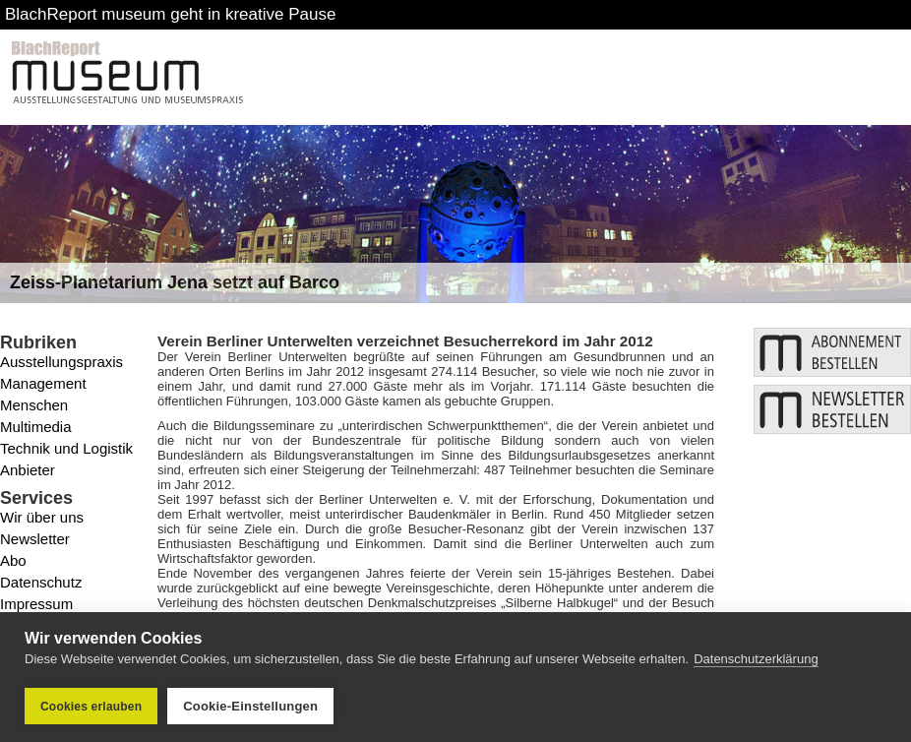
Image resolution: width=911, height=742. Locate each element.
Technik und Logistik (66, 448)
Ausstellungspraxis (61, 361)
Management (43, 383)
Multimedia (36, 426)
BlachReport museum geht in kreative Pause (170, 14)
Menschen (34, 405)
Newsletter (35, 538)
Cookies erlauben (91, 706)
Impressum (36, 603)
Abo (13, 560)
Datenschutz (41, 582)
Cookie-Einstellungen (250, 706)
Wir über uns (42, 517)
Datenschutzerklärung (756, 658)
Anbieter (27, 470)
